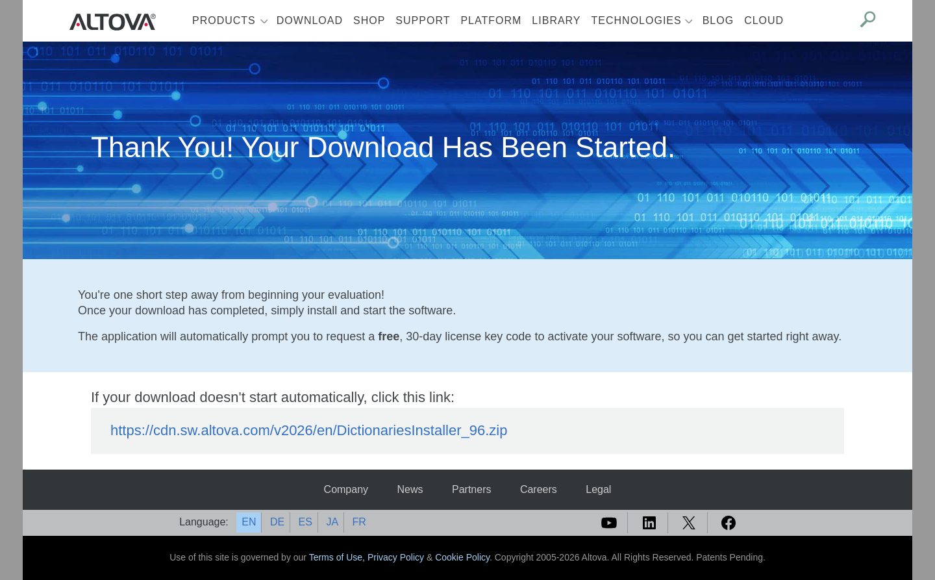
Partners (471, 489)
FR (359, 521)
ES (305, 521)
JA (332, 521)
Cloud (764, 20)
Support (422, 20)
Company (346, 489)
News (410, 489)
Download (310, 20)
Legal (598, 489)
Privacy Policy (396, 557)
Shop (369, 20)
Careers (538, 489)
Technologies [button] (637, 20)
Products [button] (224, 20)
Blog (718, 20)
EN (249, 521)
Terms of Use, (338, 557)
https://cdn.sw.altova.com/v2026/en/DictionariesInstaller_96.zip (308, 430)
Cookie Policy (462, 557)
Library (556, 20)
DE (277, 521)
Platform (490, 20)
